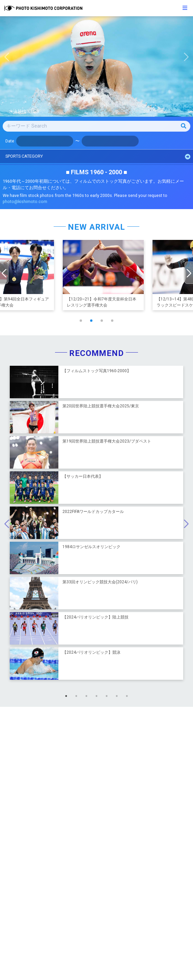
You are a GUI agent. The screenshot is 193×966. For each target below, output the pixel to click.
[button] (81, 320)
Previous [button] (5, 58)
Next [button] (187, 58)
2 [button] (78, 698)
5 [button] (108, 698)
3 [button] (88, 698)
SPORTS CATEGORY (97, 156)
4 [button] (98, 698)
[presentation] (4, 273)
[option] (96, 66)
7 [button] (128, 698)
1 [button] (68, 698)
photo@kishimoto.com (25, 201)
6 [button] (118, 698)
